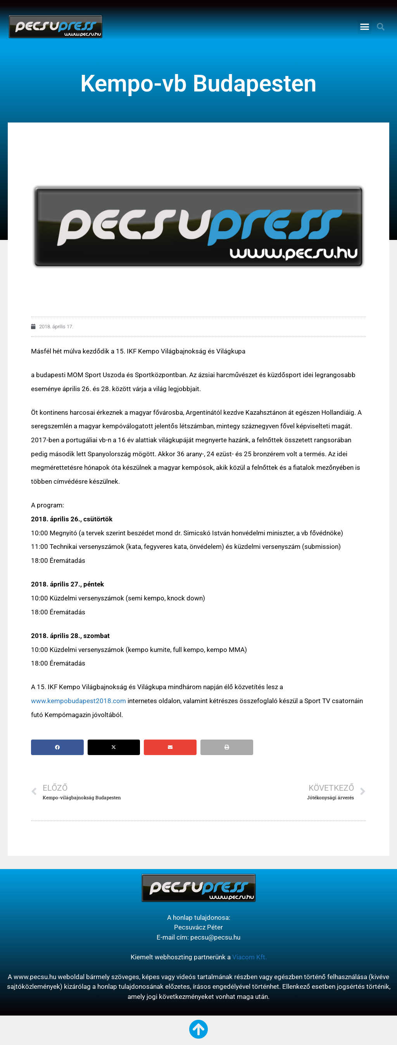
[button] (364, 26)
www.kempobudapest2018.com (78, 701)
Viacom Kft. (249, 957)
